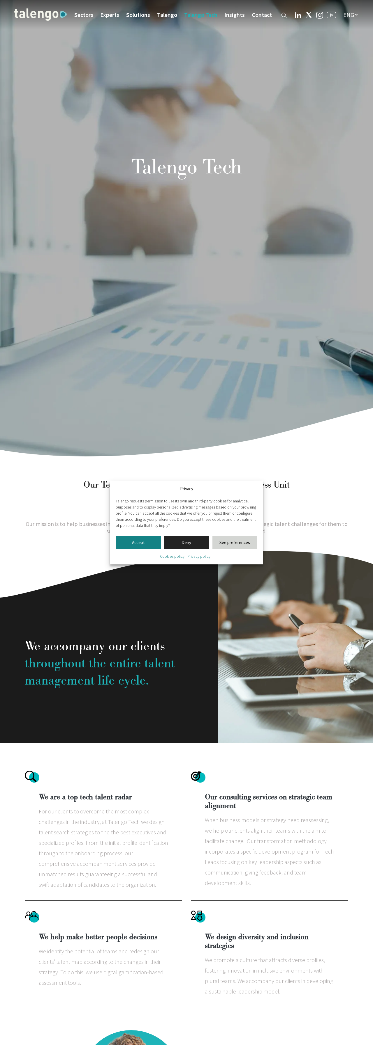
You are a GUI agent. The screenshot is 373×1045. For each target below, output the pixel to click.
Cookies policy (172, 556)
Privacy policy (198, 556)
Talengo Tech (200, 14)
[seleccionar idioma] (350, 15)
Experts (109, 14)
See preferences (234, 542)
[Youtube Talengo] (331, 15)
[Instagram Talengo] (319, 14)
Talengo (167, 14)
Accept (138, 542)
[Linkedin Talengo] (298, 14)
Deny (186, 542)
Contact (262, 14)
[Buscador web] (284, 14)
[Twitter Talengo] (309, 14)
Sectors (83, 14)
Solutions (138, 14)
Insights (234, 14)
